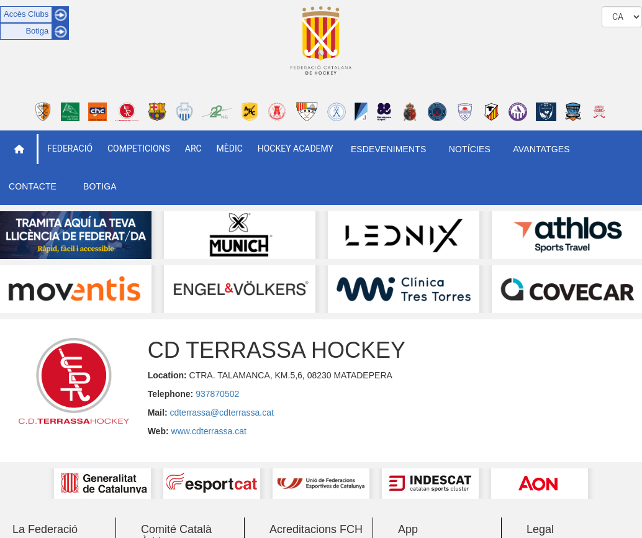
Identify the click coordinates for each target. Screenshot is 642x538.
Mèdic (230, 148)
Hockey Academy (295, 148)
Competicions (138, 148)
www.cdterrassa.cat (208, 431)
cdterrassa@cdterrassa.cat (222, 412)
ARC (193, 148)
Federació (70, 148)
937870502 (217, 394)
